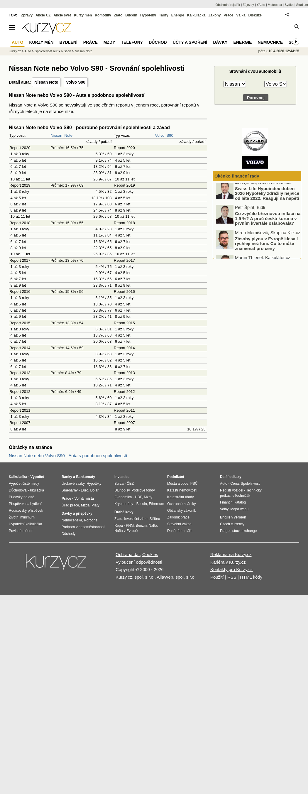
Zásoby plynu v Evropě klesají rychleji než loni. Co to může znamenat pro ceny (266, 247)
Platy (95, 505)
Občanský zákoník (181, 511)
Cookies (150, 554)
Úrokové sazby (73, 484)
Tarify (163, 15)
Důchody (68, 534)
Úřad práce (70, 505)
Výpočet (37, 477)
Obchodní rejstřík (228, 4)
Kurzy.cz (15, 51)
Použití (217, 577)
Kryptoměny (123, 504)
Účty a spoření (190, 42)
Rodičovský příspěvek (26, 511)
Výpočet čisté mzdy (24, 484)
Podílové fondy (143, 490)
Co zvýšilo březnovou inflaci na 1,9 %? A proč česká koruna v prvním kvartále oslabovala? (267, 222)
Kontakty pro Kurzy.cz (231, 569)
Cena (234, 484)
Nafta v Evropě (126, 531)
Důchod (158, 42)
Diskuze (255, 15)
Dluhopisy (122, 490)
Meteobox (275, 4)
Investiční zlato (135, 519)
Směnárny (70, 490)
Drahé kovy (123, 512)
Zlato (118, 15)
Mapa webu (239, 509)
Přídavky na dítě (21, 497)
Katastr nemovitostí (182, 490)
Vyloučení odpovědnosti (139, 562)
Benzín (141, 525)
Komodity (103, 15)
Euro (84, 490)
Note (68, 135)
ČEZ (130, 484)
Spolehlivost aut (46, 51)
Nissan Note (46, 82)
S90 (170, 135)
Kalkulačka (196, 15)
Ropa (118, 525)
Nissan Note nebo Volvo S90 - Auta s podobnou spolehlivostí (68, 455)
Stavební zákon (179, 524)
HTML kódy (251, 577)
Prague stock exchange (238, 531)
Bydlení (68, 42)
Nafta (153, 525)
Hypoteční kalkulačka (25, 524)
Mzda (85, 505)
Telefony (132, 42)
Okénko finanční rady (236, 175)
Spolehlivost (250, 484)
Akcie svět (62, 15)
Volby (224, 509)
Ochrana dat (128, 554)
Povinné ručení (20, 531)
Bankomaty (85, 477)
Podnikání (175, 477)
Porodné (90, 520)
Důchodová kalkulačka (26, 490)
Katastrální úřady (180, 497)
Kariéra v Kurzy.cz (228, 562)
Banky (67, 477)
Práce (228, 15)
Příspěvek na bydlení (25, 504)
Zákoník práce (178, 517)
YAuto (261, 4)
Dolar (94, 490)
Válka (240, 15)
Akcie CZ (42, 15)
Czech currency (232, 524)
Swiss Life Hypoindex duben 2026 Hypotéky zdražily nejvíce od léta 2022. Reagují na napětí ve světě (267, 199)
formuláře (184, 531)
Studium (302, 4)
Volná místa (84, 498)
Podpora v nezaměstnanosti (83, 527)
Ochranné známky (181, 504)
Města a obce (177, 484)
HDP (138, 497)
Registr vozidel (231, 490)
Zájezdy (248, 4)
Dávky (220, 42)
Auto (27, 51)
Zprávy (27, 15)
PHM (130, 525)
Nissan (56, 135)
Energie (177, 15)
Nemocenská (72, 520)
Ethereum (156, 504)
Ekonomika (123, 497)
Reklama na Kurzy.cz (231, 554)
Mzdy (109, 42)
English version (233, 517)
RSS (231, 577)
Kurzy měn (83, 15)
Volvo (160, 135)
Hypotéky (148, 15)
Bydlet (289, 4)
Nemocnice (270, 42)
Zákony (214, 15)
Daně (171, 531)
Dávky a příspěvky (77, 513)
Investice (121, 477)
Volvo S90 (75, 82)
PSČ (194, 484)
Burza (118, 484)
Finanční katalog (233, 502)
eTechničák (241, 496)
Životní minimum (22, 517)
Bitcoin (131, 15)
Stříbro (154, 519)
